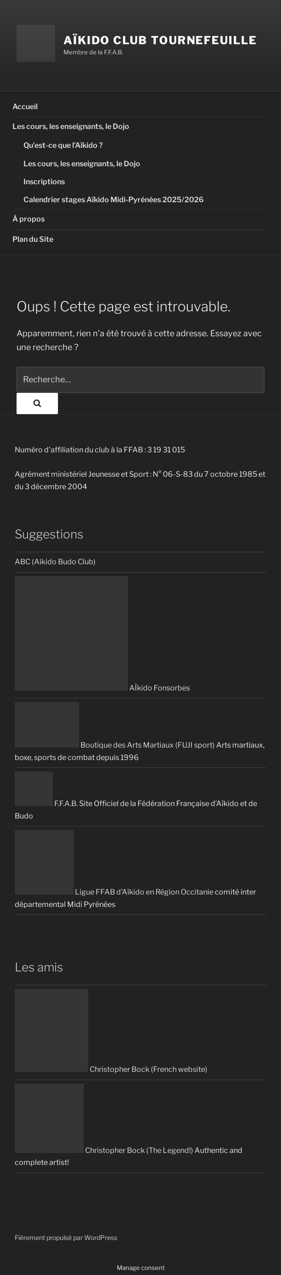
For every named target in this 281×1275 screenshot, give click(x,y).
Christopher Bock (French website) (111, 1069)
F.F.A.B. (46, 803)
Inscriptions (44, 181)
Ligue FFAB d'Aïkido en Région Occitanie (114, 892)
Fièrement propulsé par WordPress (66, 1237)
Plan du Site (32, 239)
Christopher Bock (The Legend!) (104, 1150)
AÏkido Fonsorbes (102, 688)
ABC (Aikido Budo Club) (55, 561)
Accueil (25, 106)
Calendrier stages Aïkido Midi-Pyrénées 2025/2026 (113, 199)
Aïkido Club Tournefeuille (160, 40)
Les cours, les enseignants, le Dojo (70, 126)
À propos (28, 219)
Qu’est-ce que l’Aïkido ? (63, 145)
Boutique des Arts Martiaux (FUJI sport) (115, 745)
